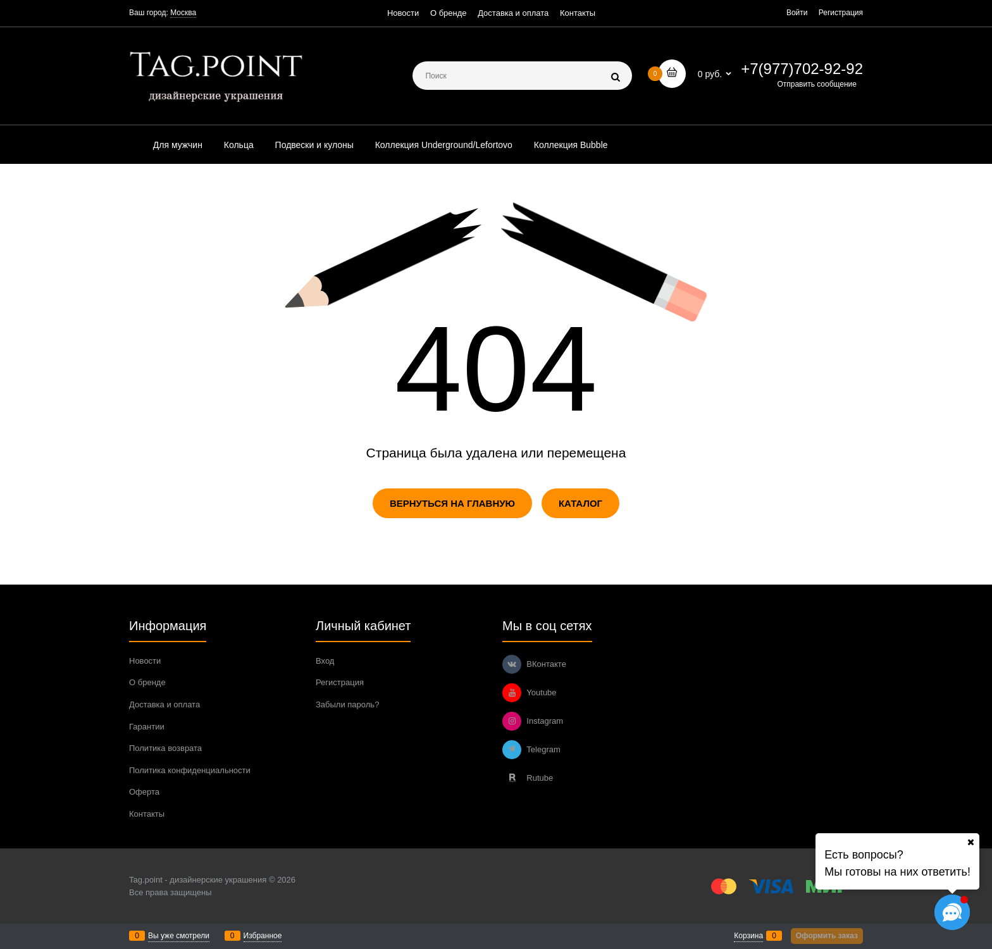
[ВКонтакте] (511, 664)
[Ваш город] (970, 842)
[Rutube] (511, 778)
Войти (797, 12)
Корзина (748, 936)
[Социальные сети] (952, 912)
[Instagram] (511, 721)
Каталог (580, 503)
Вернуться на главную (452, 503)
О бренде (448, 13)
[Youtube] (511, 692)
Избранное (263, 936)
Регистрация (841, 12)
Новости (403, 13)
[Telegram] (511, 749)
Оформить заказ (827, 935)
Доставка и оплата (513, 13)
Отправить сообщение (817, 84)
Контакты (577, 13)
